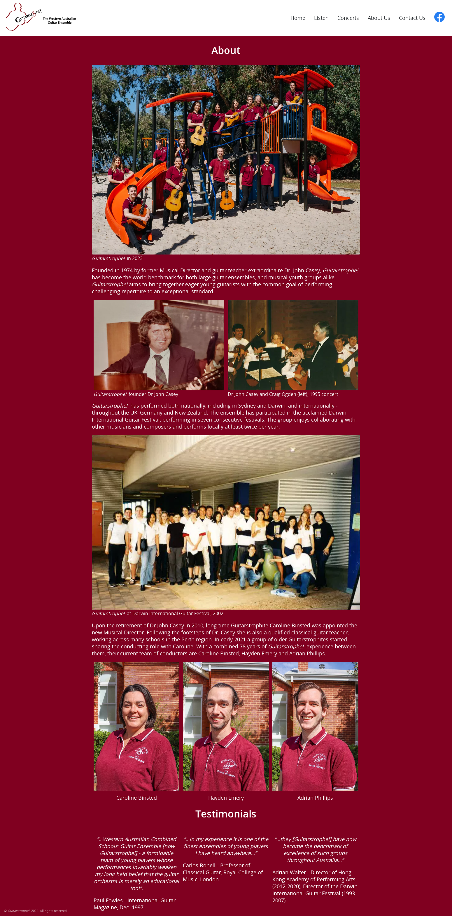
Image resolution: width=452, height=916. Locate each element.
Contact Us (412, 17)
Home (297, 17)
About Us (379, 17)
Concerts (348, 17)
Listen (321, 17)
